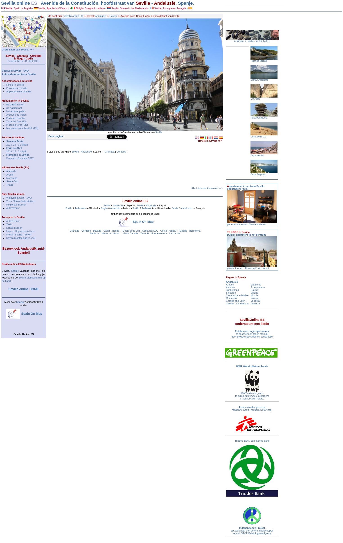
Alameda (11, 171)
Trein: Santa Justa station (20, 201)
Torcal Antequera (258, 117)
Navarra (254, 298)
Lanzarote (174, 233)
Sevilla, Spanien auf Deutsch (52, 8)
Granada (110, 151)
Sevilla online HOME (23, 289)
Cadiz (107, 230)
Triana (9, 184)
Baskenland (232, 290)
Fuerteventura (159, 233)
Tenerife (144, 233)
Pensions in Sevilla (16, 88)
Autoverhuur (13, 208)
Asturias (230, 287)
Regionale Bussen (16, 204)
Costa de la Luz (131, 230)
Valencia (255, 303)
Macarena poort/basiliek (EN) (22, 128)
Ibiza (116, 233)
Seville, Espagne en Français (168, 8)
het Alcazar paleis (16, 111)
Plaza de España (15, 118)
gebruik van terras (237, 224)
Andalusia (151, 205)
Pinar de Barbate (258, 61)
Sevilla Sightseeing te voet (20, 238)
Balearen (231, 292)
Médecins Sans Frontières (246, 409)
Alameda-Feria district (257, 268)
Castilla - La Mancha (237, 303)
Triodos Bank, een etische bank (252, 440)
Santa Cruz (12, 181)
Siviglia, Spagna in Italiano (88, 8)
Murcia (254, 295)
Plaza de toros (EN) (17, 124)
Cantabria (231, 298)
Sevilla (143, 3)
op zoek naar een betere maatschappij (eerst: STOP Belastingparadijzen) (252, 532)
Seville (140, 205)
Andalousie (186, 208)
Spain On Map (143, 222)
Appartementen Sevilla (18, 91)
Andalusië (165, 3)
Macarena (11, 178)
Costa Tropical (168, 230)
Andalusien (80, 208)
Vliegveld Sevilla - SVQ (19, 197)
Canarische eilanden (237, 295)
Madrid (183, 230)
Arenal (10, 174)
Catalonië (255, 284)
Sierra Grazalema (259, 80)
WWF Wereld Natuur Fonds (252, 366)
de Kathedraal (14, 108)
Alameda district (257, 224)
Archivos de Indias (16, 114)
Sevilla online (15, 3)
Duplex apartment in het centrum (246, 233)
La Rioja (255, 300)
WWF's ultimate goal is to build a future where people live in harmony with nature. (252, 396)
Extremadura (257, 287)
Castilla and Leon (235, 300)
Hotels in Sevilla (15, 84)
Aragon (230, 284)
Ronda (115, 230)
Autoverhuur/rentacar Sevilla (19, 74)
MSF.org (266, 409)
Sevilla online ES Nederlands (19, 264)
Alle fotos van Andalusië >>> (207, 188)
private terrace (235, 268)
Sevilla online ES (73, 16)
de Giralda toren (15, 104)
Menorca (106, 233)
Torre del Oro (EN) (16, 121)
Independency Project (252, 528)
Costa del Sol (257, 155)
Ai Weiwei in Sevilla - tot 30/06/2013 (252, 41)
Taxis (9, 224)
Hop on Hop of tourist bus (20, 231)
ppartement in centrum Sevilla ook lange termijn (245, 187)
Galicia (254, 290)
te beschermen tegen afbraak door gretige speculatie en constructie (252, 334)
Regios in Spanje (236, 277)
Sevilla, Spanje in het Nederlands (127, 8)
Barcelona (195, 230)
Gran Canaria (130, 233)
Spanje (15, 270)
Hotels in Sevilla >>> (210, 140)
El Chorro (255, 99)
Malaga (97, 230)
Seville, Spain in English (16, 8)
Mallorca (94, 233)
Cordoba (121, 151)
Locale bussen (14, 227)
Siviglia (104, 208)
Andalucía (118, 205)
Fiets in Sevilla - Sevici (18, 234)
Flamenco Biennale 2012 (20, 158)
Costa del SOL (150, 230)
